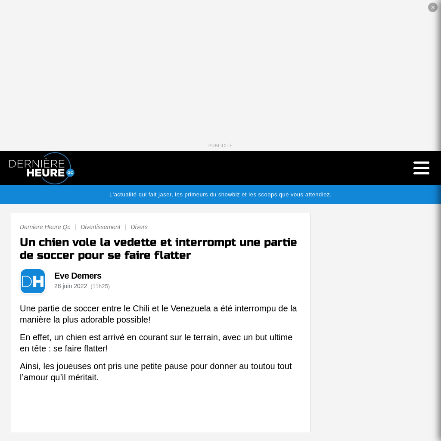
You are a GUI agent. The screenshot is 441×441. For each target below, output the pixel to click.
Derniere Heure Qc (45, 227)
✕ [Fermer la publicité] (433, 7)
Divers (139, 227)
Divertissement (101, 227)
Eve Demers (78, 275)
